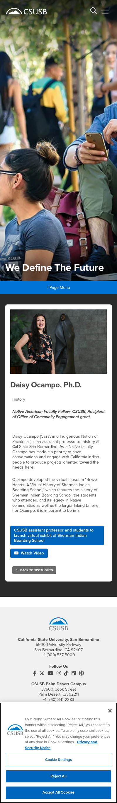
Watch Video (29, 553)
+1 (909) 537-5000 (58, 654)
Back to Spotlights (34, 570)
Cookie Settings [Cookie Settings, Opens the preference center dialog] (58, 764)
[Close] (110, 715)
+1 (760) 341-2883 (58, 699)
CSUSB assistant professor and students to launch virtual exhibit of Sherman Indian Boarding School (54, 535)
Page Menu (58, 287)
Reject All (58, 780)
